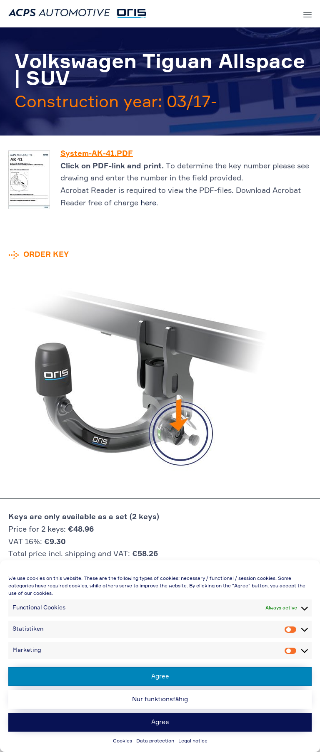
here (148, 203)
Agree (160, 676)
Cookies (122, 741)
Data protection (155, 741)
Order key (46, 255)
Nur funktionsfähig (160, 699)
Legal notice (193, 741)
